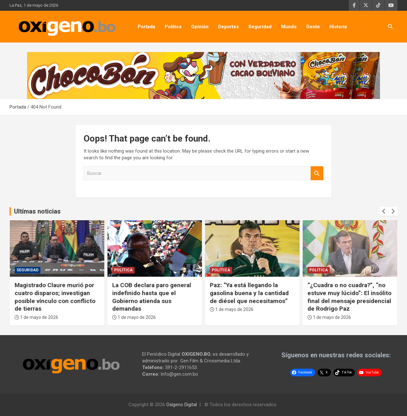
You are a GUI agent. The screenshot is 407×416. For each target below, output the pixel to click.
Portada (146, 27)
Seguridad (260, 27)
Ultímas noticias (37, 211)
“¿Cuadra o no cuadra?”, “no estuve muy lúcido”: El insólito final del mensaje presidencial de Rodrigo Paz (349, 296)
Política (173, 27)
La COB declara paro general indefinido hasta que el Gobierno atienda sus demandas (151, 296)
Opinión (200, 27)
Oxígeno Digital (181, 404)
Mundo (289, 27)
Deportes (228, 27)
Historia (338, 27)
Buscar (317, 173)
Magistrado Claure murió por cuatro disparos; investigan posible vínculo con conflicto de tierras (55, 296)
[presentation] (383, 211)
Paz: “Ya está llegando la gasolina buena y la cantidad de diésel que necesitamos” (249, 292)
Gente (313, 27)
